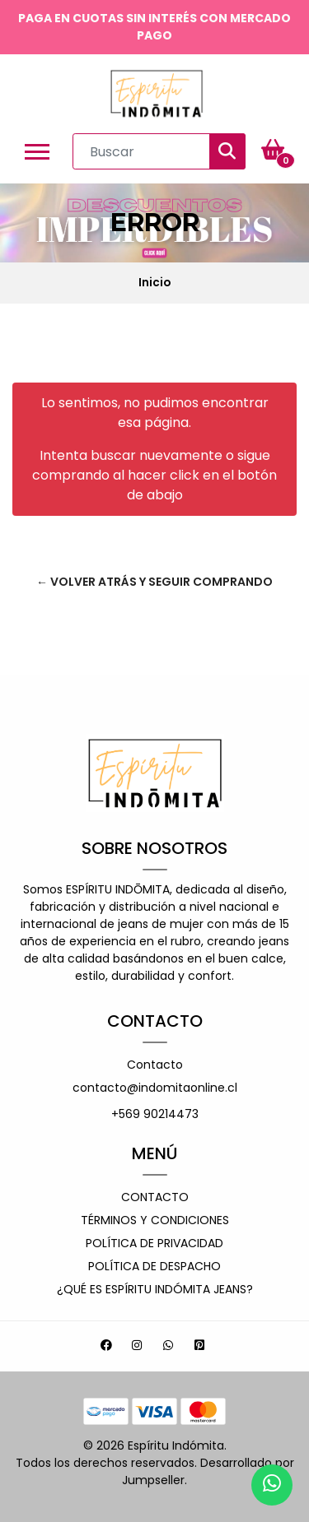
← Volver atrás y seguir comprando (154, 581)
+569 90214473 (155, 1114)
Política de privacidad (154, 1243)
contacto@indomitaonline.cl (155, 1087)
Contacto (155, 1064)
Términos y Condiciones (155, 1220)
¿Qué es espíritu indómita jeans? (155, 1289)
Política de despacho (154, 1266)
